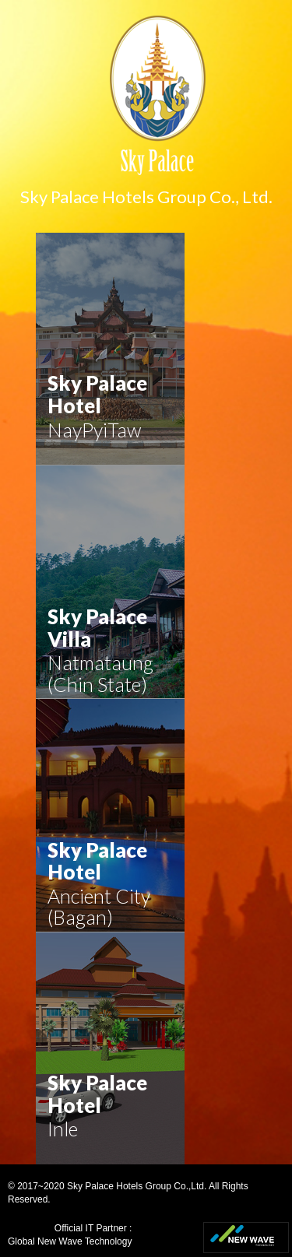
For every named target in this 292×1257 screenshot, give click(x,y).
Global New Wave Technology (70, 1241)
